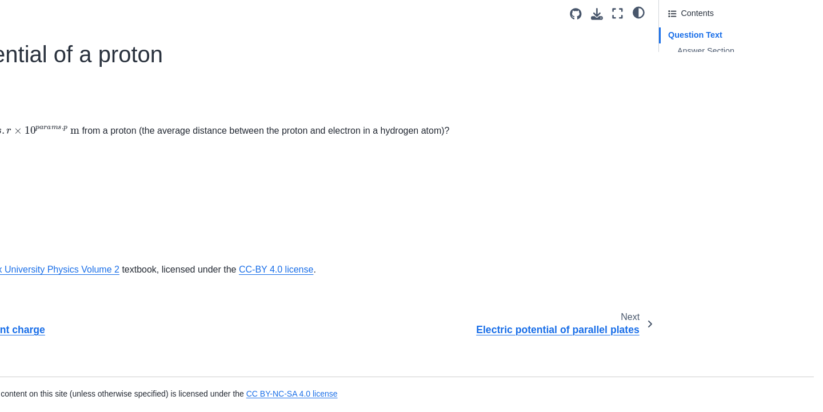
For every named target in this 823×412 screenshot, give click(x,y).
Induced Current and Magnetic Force (91, 377)
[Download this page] (597, 14)
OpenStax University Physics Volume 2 (349, 284)
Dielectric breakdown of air (72, 57)
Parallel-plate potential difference (83, 202)
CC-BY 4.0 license (585, 284)
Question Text (695, 34)
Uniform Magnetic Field (66, 359)
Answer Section (705, 50)
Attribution (686, 66)
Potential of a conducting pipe (78, 238)
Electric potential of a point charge (86, 93)
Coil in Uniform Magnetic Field (79, 395)
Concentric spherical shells (73, 21)
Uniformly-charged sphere (71, 257)
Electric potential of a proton (79, 112)
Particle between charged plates (82, 221)
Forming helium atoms (64, 166)
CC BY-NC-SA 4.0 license (533, 393)
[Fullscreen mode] (617, 13)
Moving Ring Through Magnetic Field (91, 322)
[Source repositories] (575, 14)
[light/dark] (638, 12)
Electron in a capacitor (64, 148)
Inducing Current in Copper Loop (83, 305)
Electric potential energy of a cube (86, 75)
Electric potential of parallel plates (85, 130)
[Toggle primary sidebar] (190, 13)
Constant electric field (63, 39)
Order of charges (55, 184)
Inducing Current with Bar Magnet (85, 341)
